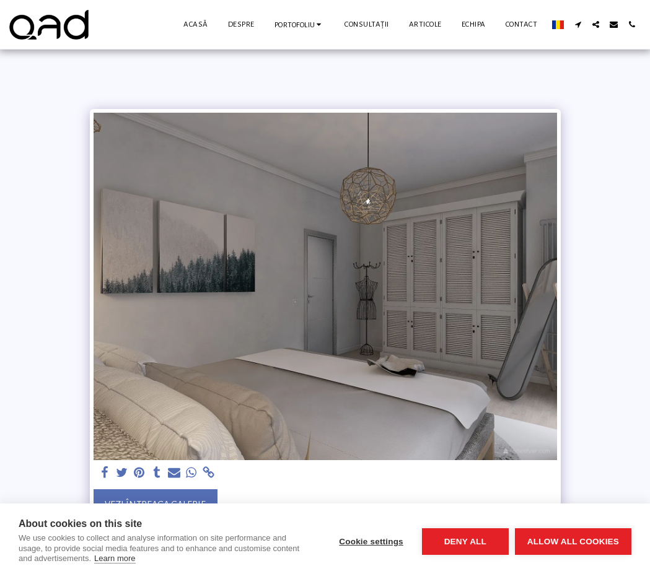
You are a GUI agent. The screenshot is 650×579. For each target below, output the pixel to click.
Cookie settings (371, 541)
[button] (300, 24)
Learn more (114, 558)
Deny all (465, 541)
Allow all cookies (573, 541)
